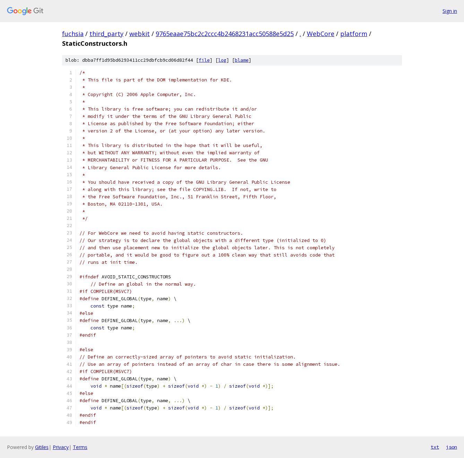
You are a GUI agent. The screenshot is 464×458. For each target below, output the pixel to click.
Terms (80, 447)
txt (435, 447)
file (204, 60)
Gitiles (42, 447)
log (222, 60)
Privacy (61, 447)
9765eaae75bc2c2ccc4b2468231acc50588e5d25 (225, 33)
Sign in (449, 11)
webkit (139, 33)
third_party (106, 33)
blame (242, 60)
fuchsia (73, 33)
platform (353, 33)
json (451, 447)
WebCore (320, 33)
